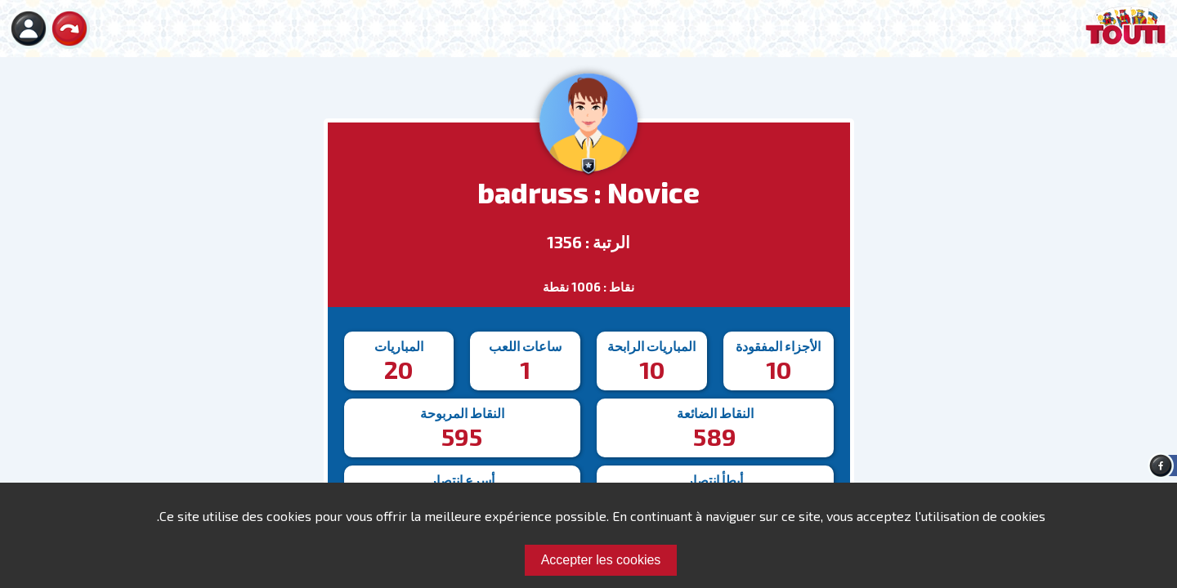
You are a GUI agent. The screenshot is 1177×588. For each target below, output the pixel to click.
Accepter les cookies (601, 560)
